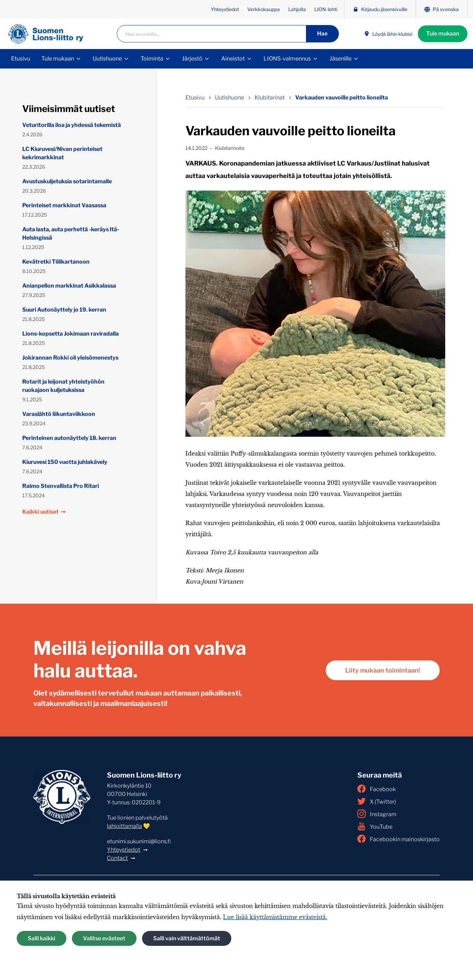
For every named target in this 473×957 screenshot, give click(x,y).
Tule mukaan (442, 33)
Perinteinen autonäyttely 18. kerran (69, 438)
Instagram (376, 814)
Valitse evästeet (104, 938)
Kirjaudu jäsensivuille (380, 9)
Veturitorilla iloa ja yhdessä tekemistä (71, 125)
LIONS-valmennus (287, 58)
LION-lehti (325, 9)
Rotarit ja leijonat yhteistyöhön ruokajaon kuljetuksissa (63, 385)
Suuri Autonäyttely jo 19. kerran (64, 309)
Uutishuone (107, 58)
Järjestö (192, 58)
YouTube (374, 826)
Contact (117, 858)
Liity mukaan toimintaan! (382, 670)
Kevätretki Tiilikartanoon (56, 261)
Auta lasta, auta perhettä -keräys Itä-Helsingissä (70, 233)
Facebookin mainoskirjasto (398, 839)
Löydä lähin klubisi (388, 34)
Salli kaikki (41, 938)
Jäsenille (340, 58)
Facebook (376, 789)
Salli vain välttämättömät (186, 938)
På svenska (441, 9)
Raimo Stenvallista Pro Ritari (60, 486)
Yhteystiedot (225, 9)
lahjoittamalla (124, 826)
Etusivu (20, 58)
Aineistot (233, 58)
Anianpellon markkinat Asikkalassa (69, 285)
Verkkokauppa (263, 9)
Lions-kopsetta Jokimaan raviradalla (70, 333)
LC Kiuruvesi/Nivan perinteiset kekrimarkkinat (62, 153)
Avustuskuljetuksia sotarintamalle (67, 181)
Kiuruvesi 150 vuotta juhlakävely (64, 462)
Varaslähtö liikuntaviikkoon (58, 414)
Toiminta (152, 58)
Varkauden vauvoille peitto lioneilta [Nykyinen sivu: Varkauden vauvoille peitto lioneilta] (341, 97)
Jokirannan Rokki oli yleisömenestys (70, 357)
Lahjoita (297, 9)
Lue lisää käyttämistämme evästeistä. (275, 917)
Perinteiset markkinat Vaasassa (64, 205)
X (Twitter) (376, 801)
